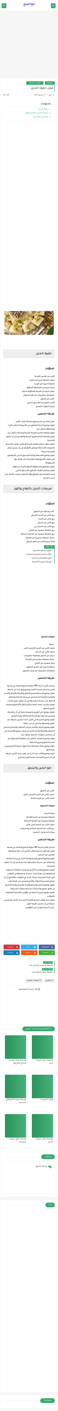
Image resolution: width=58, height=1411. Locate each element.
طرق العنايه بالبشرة (42, 551)
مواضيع (29, 4)
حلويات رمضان (35, 83)
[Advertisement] (29, 46)
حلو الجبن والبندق (40, 117)
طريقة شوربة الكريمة (42, 562)
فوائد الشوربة (47, 1100)
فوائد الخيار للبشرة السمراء (39, 554)
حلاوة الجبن (43, 109)
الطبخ (49, 83)
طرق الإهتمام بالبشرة (42, 558)
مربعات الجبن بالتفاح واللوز (36, 113)
